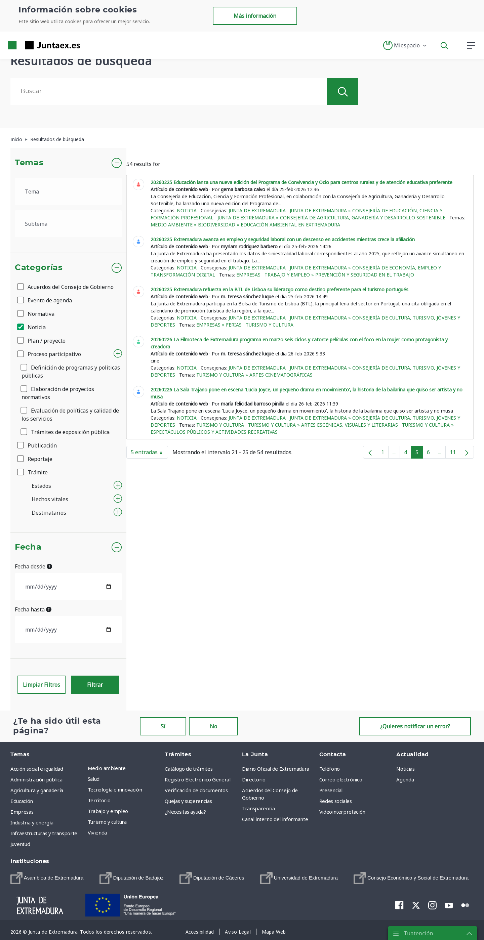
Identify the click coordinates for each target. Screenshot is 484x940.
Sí (163, 726)
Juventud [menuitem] (20, 844)
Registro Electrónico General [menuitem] (197, 779)
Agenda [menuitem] (405, 779)
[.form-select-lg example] (68, 191)
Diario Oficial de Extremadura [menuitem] (275, 768)
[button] (405, 45)
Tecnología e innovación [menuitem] (115, 789)
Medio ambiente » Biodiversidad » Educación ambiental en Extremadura (245, 224)
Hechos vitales (50, 499)
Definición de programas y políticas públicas (71, 371)
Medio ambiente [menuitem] (107, 768)
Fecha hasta (33, 609)
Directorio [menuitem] (254, 779)
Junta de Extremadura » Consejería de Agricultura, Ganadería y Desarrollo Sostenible (331, 217)
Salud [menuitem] (93, 778)
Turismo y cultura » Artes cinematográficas (254, 375)
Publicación (37, 445)
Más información (255, 15)
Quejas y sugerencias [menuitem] (188, 801)
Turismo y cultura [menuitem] (107, 821)
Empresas (248, 274)
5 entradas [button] (149, 453)
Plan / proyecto (42, 340)
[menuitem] (46, 878)
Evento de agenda (45, 300)
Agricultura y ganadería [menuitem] (36, 790)
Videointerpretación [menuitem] (342, 811)
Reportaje (35, 459)
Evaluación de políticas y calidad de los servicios (70, 414)
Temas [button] (29, 163)
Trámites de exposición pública (66, 432)
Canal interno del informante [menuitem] (275, 819)
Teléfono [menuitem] (329, 768)
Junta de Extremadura (257, 210)
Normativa (36, 313)
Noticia (32, 327)
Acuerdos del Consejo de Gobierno (66, 287)
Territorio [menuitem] (99, 800)
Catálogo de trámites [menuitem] (188, 768)
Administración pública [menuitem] (36, 779)
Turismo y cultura (269, 325)
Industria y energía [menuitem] (31, 822)
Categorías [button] (39, 268)
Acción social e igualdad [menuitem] (36, 768)
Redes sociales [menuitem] (335, 801)
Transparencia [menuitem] (258, 808)
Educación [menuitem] (21, 801)
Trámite (33, 472)
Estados (41, 485)
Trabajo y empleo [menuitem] (108, 811)
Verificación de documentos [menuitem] (196, 790)
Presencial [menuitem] (331, 790)
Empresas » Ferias (219, 325)
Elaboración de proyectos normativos (58, 393)
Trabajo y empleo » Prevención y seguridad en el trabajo (339, 274)
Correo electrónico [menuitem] (340, 779)
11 (455, 453)
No (213, 726)
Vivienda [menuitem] (97, 832)
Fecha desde (33, 566)
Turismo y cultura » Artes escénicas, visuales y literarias (323, 425)
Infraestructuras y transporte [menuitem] (43, 833)
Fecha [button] (28, 547)
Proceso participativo (49, 354)
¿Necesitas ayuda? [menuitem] (185, 811)
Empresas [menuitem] (21, 811)
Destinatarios (49, 512)
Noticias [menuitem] (405, 768)
